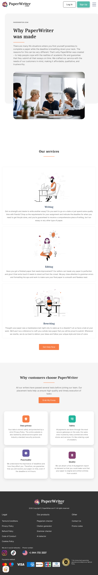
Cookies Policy (8, 541)
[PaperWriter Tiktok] (13, 553)
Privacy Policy (8, 526)
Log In (69, 4)
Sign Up (83, 4)
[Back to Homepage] (16, 4)
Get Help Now (49, 347)
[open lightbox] (49, 95)
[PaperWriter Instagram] (4, 553)
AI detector (41, 536)
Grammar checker (44, 531)
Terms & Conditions (10, 521)
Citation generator (44, 526)
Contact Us (76, 521)
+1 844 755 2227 (38, 552)
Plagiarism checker (45, 521)
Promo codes (77, 526)
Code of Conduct (9, 536)
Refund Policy (7, 531)
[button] (94, 4)
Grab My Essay (49, 400)
